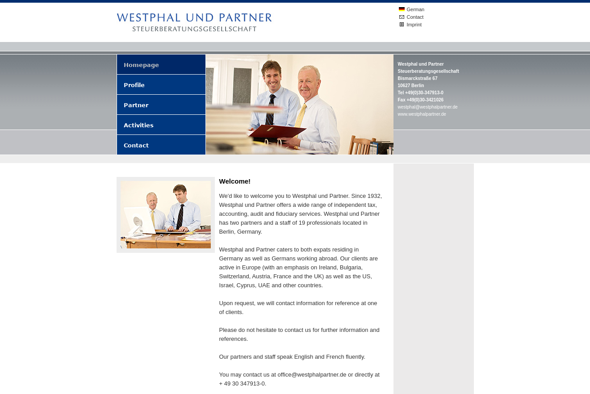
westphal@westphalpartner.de (428, 107)
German (416, 9)
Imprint (414, 24)
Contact (415, 17)
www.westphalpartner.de (422, 114)
